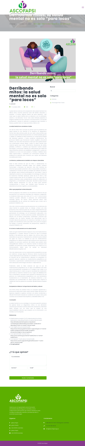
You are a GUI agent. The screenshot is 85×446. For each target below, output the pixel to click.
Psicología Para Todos (27, 24)
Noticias (54, 99)
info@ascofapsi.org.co (52, 429)
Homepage (13, 24)
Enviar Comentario (28, 378)
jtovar (13, 104)
